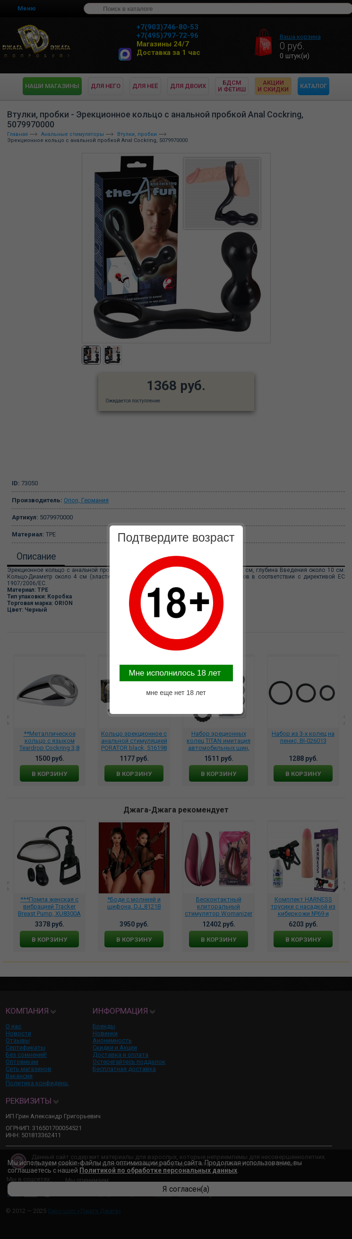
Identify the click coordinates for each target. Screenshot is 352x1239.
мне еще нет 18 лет (176, 692)
